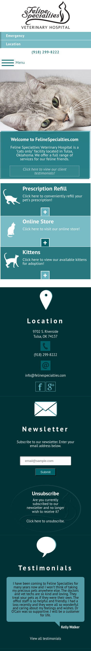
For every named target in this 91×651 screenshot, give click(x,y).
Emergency (15, 35)
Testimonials (45, 567)
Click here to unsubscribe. (45, 521)
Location (13, 44)
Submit (45, 472)
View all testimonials (45, 638)
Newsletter (45, 428)
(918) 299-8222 (45, 52)
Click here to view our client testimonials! (44, 171)
